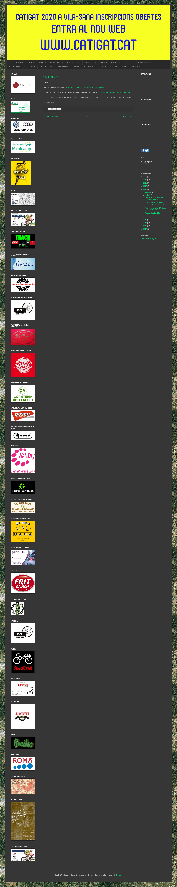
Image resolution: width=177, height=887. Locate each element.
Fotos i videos (90, 62)
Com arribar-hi (63, 67)
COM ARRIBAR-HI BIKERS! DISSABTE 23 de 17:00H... (155, 204)
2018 (145, 183)
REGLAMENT (89, 67)
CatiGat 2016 (51, 77)
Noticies (42, 62)
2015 (145, 220)
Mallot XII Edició (56, 62)
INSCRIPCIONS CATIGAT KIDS (22, 67)
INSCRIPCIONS (46, 67)
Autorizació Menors (144, 62)
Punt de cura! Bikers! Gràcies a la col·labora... (155, 209)
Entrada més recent (51, 116)
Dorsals (76, 67)
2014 (145, 223)
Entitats (129, 62)
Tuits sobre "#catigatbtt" (149, 239)
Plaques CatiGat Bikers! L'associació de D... (153, 214)
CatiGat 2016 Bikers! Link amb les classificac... (154, 199)
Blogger (118, 875)
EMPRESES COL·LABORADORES (113, 67)
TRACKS (136, 67)
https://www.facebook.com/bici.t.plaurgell (114, 92)
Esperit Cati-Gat (74, 62)
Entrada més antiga (125, 116)
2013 (145, 226)
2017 (145, 186)
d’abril (147, 195)
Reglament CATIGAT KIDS (111, 62)
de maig (148, 192)
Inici (10, 62)
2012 (145, 229)
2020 (145, 177)
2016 (145, 189)
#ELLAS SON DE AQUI (25, 62)
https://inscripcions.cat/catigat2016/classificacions (85, 87)
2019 (145, 180)
